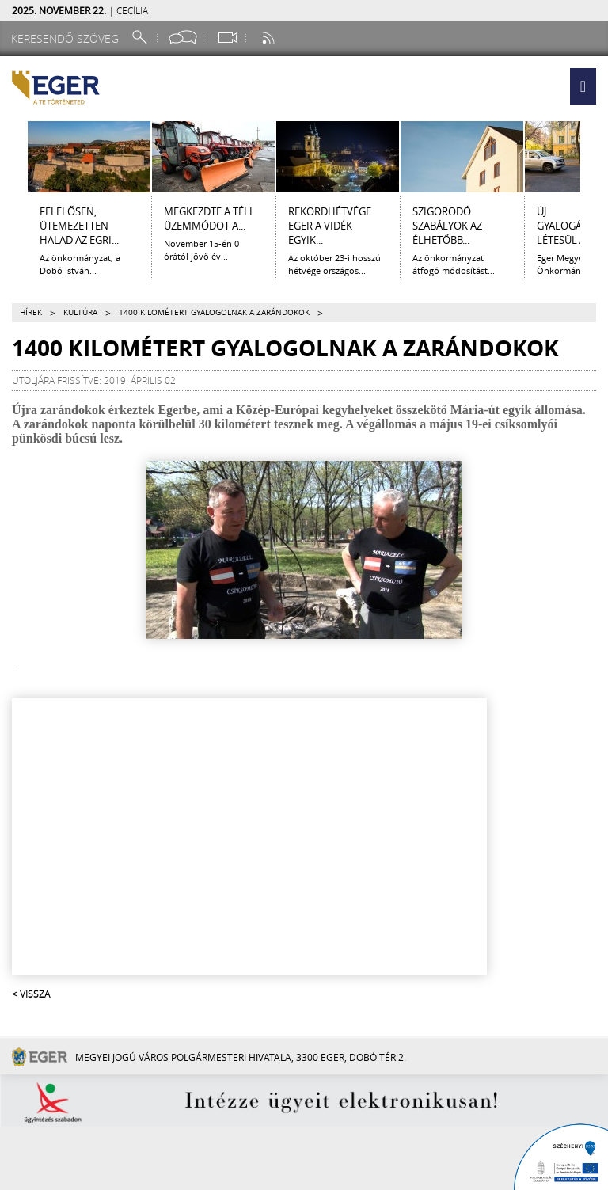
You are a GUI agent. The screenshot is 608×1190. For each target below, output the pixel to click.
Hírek (31, 312)
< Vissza (31, 993)
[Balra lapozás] (13, 156)
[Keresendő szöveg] (67, 38)
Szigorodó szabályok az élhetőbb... (447, 225)
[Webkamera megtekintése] (227, 38)
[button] (583, 86)
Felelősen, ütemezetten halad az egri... (79, 225)
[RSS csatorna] (270, 38)
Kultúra (80, 312)
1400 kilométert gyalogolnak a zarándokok (214, 312)
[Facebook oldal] (183, 38)
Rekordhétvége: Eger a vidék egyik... (331, 225)
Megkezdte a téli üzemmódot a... (208, 218)
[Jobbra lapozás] (594, 156)
